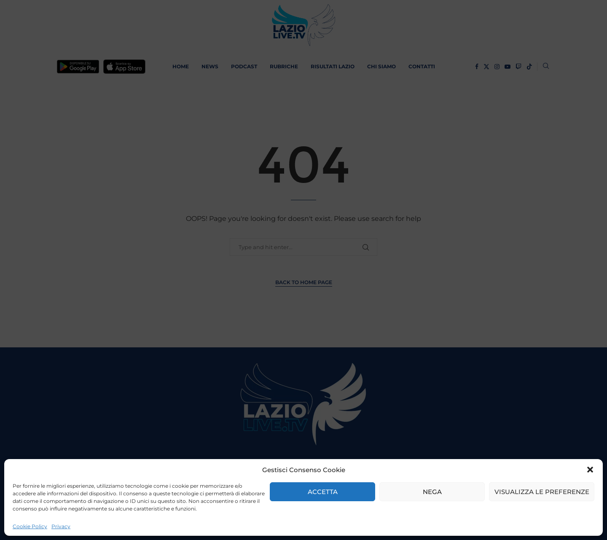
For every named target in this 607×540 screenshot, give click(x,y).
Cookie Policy (30, 526)
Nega (432, 492)
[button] (590, 469)
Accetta (323, 492)
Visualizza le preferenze (541, 492)
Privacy (60, 526)
